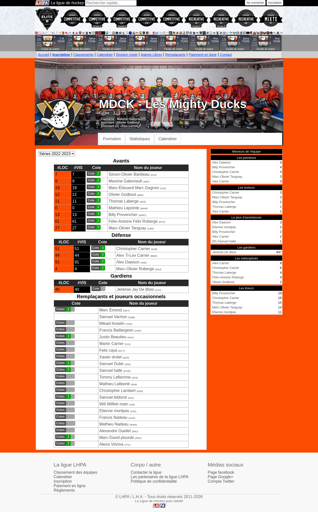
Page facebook (221, 472)
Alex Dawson (127, 262)
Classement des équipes (75, 472)
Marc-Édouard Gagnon (134, 188)
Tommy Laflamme (115, 377)
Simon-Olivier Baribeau (129, 174)
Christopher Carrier (133, 249)
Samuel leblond (113, 397)
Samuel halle (110, 370)
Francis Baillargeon (116, 330)
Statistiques (139, 139)
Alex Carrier (129, 126)
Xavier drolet (110, 357)
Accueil (43, 55)
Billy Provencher (123, 215)
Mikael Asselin (111, 323)
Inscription (275, 2)
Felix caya (108, 350)
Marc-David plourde (116, 437)
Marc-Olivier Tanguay (127, 228)
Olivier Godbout (128, 122)
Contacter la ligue (146, 472)
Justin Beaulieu (112, 337)
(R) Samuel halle (224, 241)
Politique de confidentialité (154, 481)
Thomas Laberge (124, 201)
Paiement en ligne (203, 55)
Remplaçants (175, 55)
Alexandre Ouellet (115, 431)
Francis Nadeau (113, 417)
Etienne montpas (114, 411)
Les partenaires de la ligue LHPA (160, 477)
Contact (226, 55)
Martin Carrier (111, 343)
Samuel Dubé (111, 364)
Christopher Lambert (117, 390)
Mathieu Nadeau (113, 424)
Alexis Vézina (111, 444)
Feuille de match (50, 49)
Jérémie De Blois (135, 289)
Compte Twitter (221, 481)
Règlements (64, 490)
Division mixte (126, 55)
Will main (113, 404)
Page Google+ (220, 477)
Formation (112, 139)
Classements (83, 55)
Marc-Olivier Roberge (135, 269)
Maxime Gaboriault (130, 119)
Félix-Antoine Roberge (133, 221)
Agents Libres (151, 55)
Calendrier (105, 55)
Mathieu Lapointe (124, 208)
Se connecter (255, 2)
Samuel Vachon (113, 317)
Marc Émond (110, 310)
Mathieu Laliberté (114, 384)
